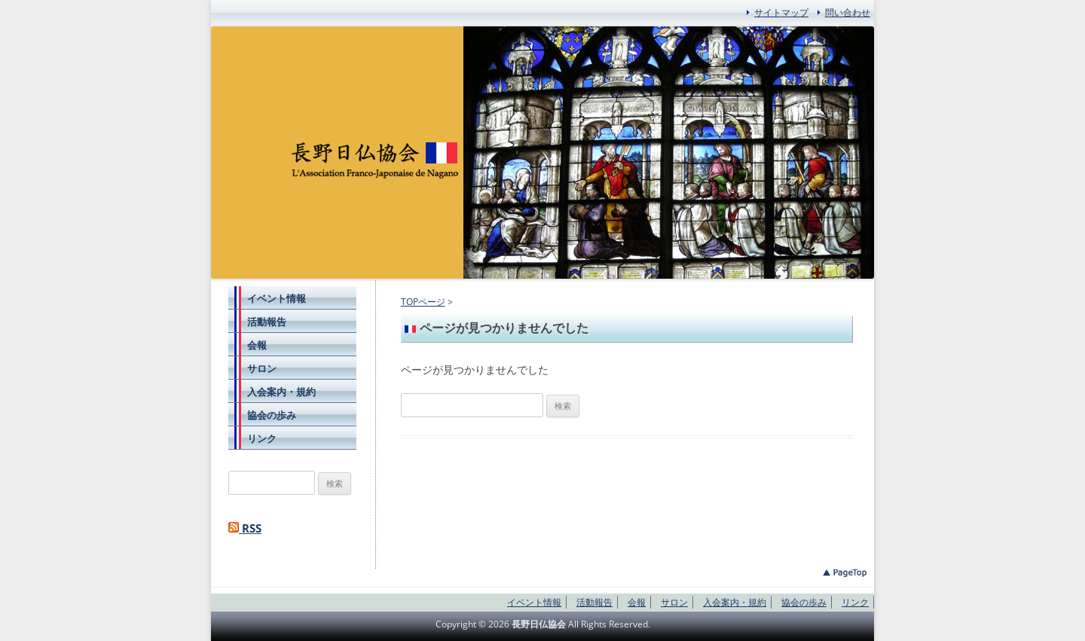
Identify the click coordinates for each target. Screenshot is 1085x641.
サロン (262, 368)
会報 (257, 345)
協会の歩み (271, 415)
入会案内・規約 (281, 391)
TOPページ (423, 301)
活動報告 (266, 321)
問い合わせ (847, 12)
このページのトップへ (844, 573)
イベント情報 (276, 298)
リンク (262, 438)
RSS (244, 528)
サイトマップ (781, 12)
